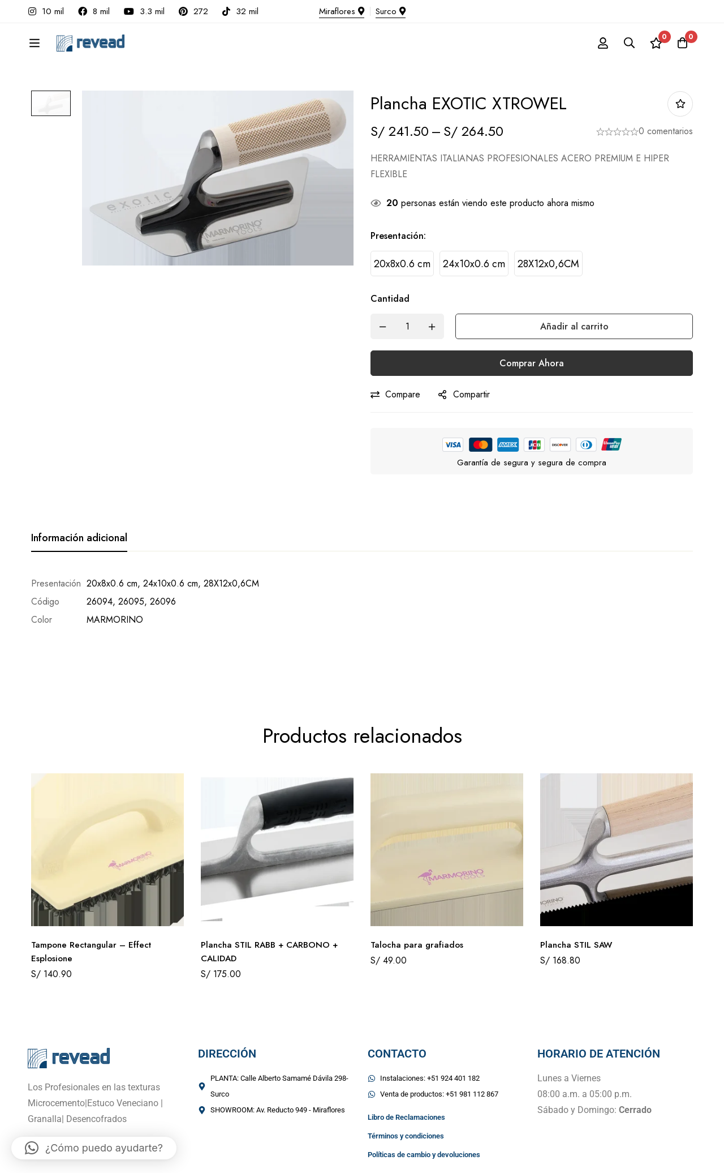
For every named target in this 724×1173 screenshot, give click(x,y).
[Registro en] (596, 43)
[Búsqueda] (624, 43)
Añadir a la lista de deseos (680, 104)
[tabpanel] (362, 602)
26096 (163, 601)
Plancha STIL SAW (577, 903)
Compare (402, 394)
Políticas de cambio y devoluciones (424, 1113)
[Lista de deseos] (653, 43)
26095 (131, 601)
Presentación (398, 235)
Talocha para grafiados (418, 903)
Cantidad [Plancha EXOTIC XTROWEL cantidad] (390, 298)
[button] (93, 1148)
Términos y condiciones (406, 1094)
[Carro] (681, 43)
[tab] (79, 538)
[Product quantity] (407, 326)
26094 (100, 601)
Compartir (471, 394)
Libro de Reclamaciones (406, 1076)
